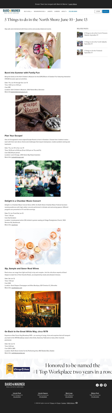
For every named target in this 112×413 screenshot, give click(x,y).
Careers (57, 11)
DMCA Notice (70, 403)
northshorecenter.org (18, 353)
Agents (50, 11)
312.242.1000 (17, 397)
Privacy (52, 403)
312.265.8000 (73, 11)
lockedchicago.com (17, 157)
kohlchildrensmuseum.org (19, 92)
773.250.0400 (95, 397)
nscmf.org (14, 225)
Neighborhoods (39, 11)
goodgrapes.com (16, 288)
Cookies (63, 403)
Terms (58, 403)
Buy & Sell (27, 11)
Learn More (73, 4)
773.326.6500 (43, 397)
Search (105, 11)
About (64, 11)
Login (98, 11)
